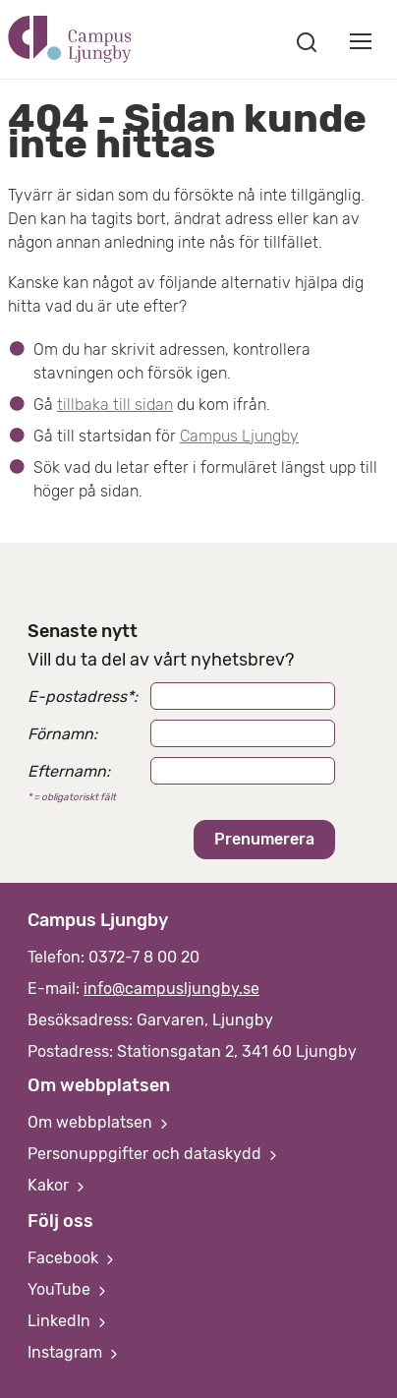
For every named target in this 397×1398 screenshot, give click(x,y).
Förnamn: (62, 734)
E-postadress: (83, 696)
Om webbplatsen (100, 1122)
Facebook (73, 1258)
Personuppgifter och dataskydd (154, 1153)
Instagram (75, 1352)
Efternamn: (69, 771)
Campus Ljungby (239, 436)
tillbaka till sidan (115, 404)
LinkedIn (69, 1320)
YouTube (69, 1289)
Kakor (58, 1185)
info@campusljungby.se (171, 988)
